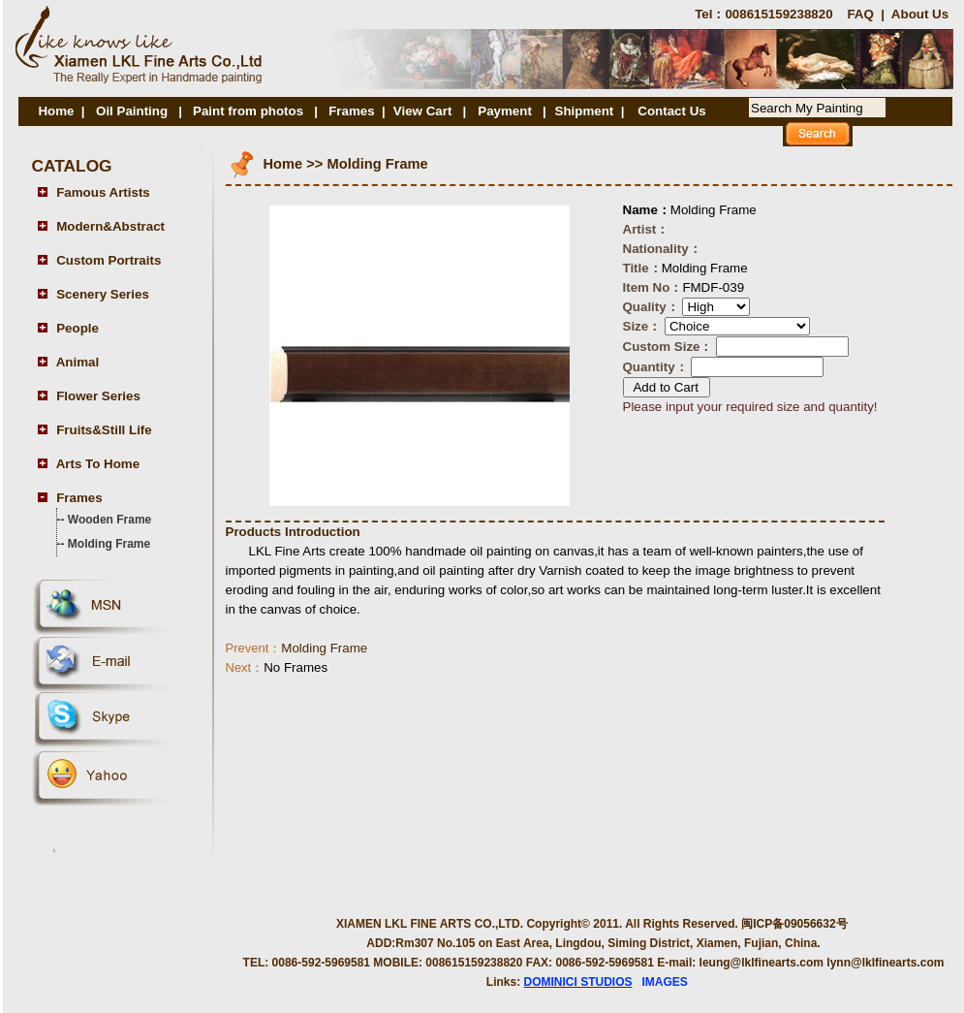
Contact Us (671, 111)
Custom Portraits (108, 260)
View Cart (422, 111)
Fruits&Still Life (103, 430)
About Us (919, 14)
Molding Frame (109, 544)
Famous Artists (103, 192)
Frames (351, 111)
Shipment (584, 111)
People (77, 328)
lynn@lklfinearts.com (885, 962)
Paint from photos (248, 111)
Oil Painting (132, 111)
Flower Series (98, 396)
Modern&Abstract (110, 226)
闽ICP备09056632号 (794, 924)
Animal (77, 362)
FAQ (860, 14)
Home (56, 111)
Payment (506, 111)
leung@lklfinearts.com (762, 962)
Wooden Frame (109, 519)
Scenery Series (102, 294)
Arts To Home (98, 464)
